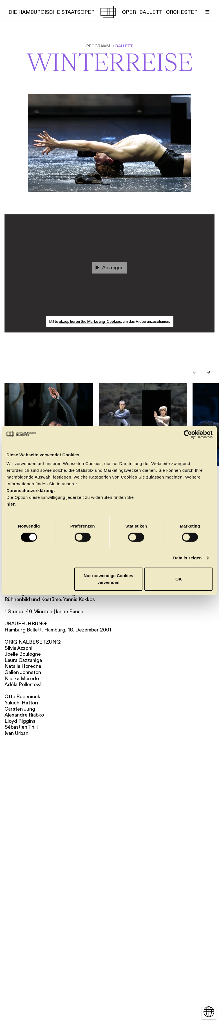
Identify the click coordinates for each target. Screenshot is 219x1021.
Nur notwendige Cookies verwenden (108, 579)
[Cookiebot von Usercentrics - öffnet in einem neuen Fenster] (188, 434)
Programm (98, 46)
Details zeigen (187, 557)
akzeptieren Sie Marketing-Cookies (90, 321)
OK (178, 579)
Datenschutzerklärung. (30, 490)
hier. (11, 504)
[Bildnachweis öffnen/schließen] (185, 186)
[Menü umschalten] (207, 11)
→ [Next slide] (209, 372)
